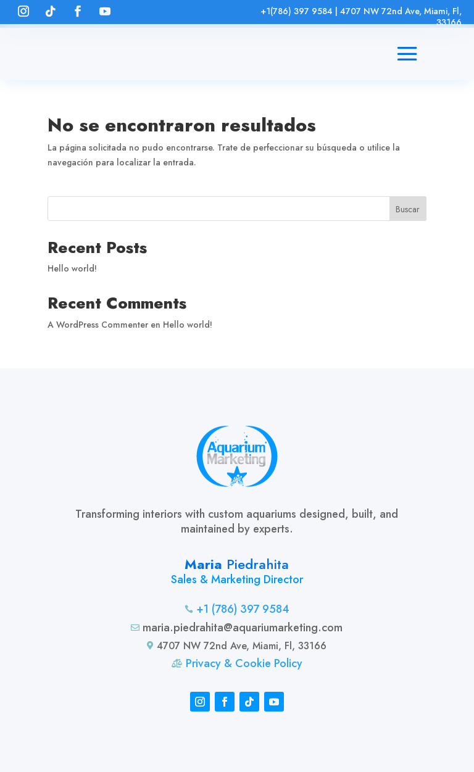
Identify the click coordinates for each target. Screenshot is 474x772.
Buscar (408, 209)
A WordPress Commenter (98, 324)
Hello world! (72, 268)
